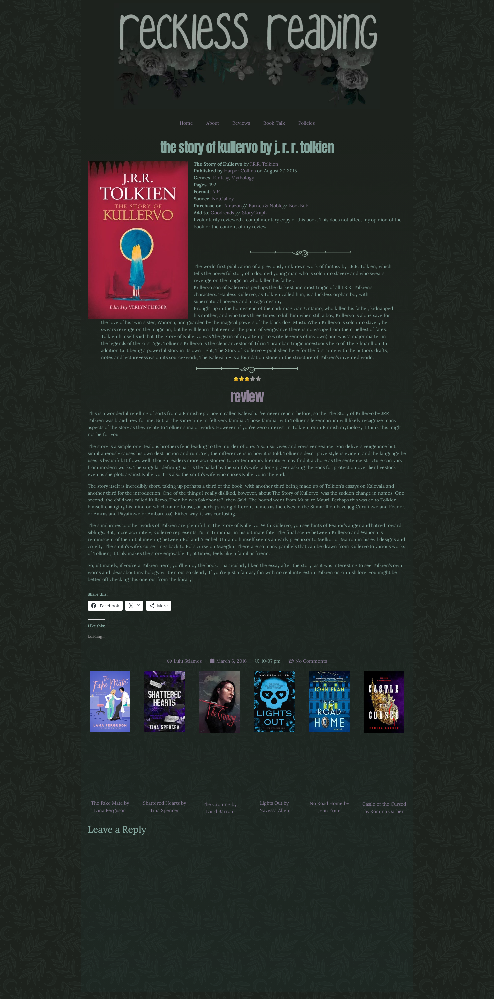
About (212, 123)
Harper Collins (240, 171)
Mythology (242, 178)
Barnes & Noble (265, 206)
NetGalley (223, 199)
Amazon (233, 206)
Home (186, 123)
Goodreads (222, 213)
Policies (306, 123)
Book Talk (274, 123)
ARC (217, 192)
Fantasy (221, 178)
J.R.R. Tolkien (264, 164)
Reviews (241, 123)
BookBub (298, 206)
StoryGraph (254, 213)
